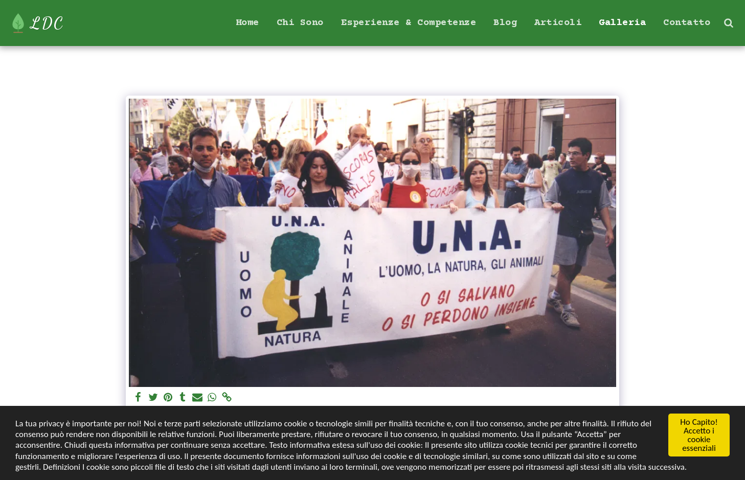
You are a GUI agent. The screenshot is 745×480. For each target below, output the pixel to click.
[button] (728, 23)
